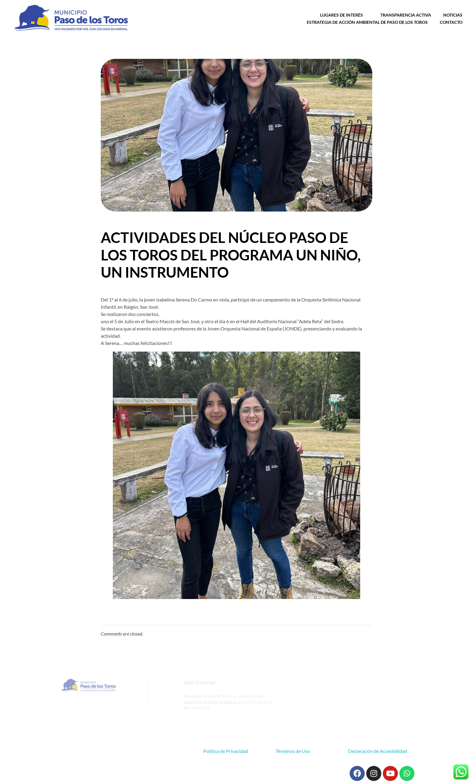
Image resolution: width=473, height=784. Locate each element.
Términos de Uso (293, 751)
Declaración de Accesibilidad (377, 751)
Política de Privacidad (225, 751)
